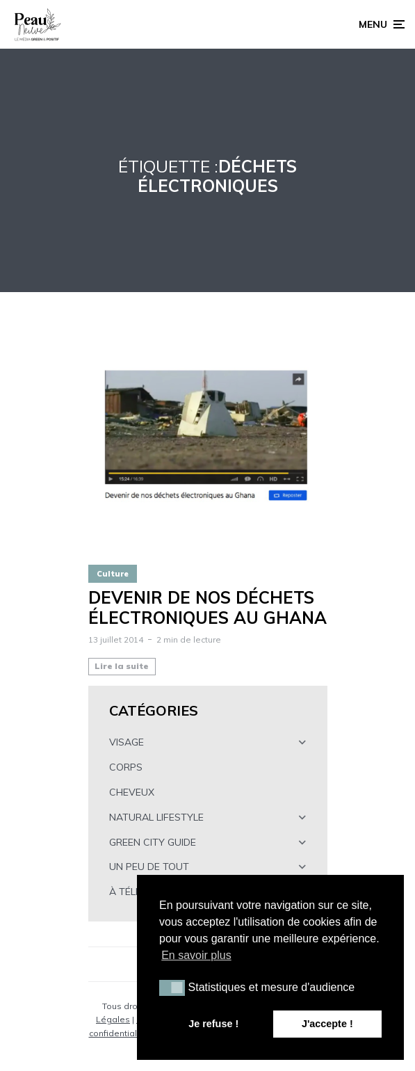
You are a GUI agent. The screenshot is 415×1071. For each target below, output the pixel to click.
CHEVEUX (131, 792)
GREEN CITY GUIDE (152, 842)
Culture (113, 574)
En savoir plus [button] (196, 955)
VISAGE (126, 742)
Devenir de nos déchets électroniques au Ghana (207, 608)
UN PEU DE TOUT (149, 866)
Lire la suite (122, 666)
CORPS (126, 767)
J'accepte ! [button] (327, 1023)
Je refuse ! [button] (213, 1023)
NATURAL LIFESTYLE (156, 817)
